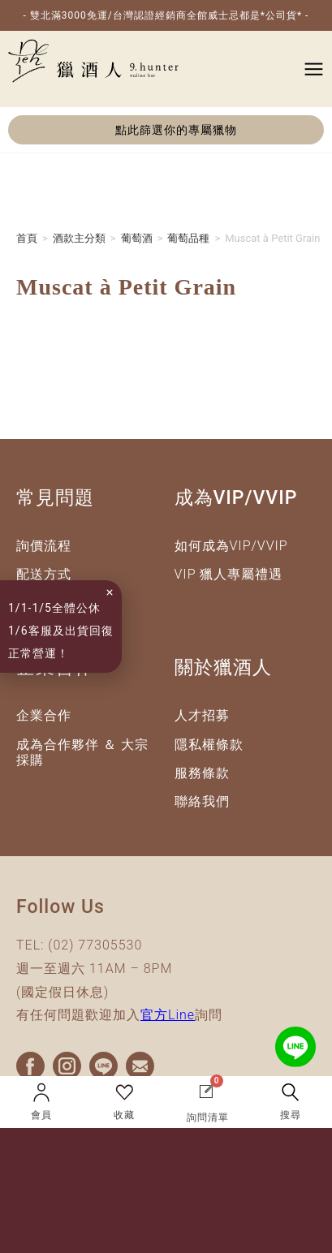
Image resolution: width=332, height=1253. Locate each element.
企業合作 (43, 719)
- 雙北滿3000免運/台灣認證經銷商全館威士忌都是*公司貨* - (166, 15)
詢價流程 (43, 549)
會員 (41, 1115)
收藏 (124, 1115)
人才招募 (202, 719)
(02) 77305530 (95, 948)
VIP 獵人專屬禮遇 (229, 577)
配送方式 (43, 577)
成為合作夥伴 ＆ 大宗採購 (82, 755)
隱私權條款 (209, 748)
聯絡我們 (202, 804)
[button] (166, 129)
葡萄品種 (188, 241)
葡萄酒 (137, 241)
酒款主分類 (79, 241)
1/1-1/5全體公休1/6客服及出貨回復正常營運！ (56, 630)
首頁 (26, 241)
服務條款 (202, 776)
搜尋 (290, 1115)
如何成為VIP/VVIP (231, 549)
